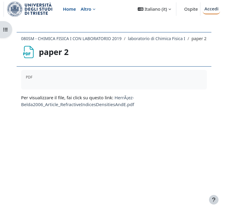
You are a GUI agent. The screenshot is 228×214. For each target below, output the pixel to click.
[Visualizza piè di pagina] (213, 199)
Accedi (211, 9)
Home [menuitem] (69, 9)
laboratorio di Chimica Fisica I (156, 38)
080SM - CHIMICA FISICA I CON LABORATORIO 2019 (71, 38)
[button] (154, 9)
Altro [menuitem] (86, 9)
